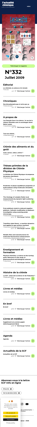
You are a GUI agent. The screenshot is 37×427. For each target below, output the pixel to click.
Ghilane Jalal (13, 215)
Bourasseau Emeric (8, 189)
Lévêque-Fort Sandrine (20, 238)
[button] (18, 66)
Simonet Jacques (7, 215)
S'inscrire (6, 389)
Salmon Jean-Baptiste (8, 200)
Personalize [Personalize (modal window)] (10, 419)
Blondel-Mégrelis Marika (9, 135)
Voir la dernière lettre (10, 393)
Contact (23, 411)
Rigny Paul (6, 89)
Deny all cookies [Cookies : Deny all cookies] (11, 416)
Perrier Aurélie (14, 226)
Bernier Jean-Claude (8, 105)
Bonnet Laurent (7, 226)
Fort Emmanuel (7, 238)
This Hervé (6, 154)
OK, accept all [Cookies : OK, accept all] (10, 413)
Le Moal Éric (13, 238)
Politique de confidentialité (23, 410)
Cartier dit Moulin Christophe (10, 125)
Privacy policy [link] (10, 423)
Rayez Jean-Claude (8, 177)
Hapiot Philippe (20, 215)
